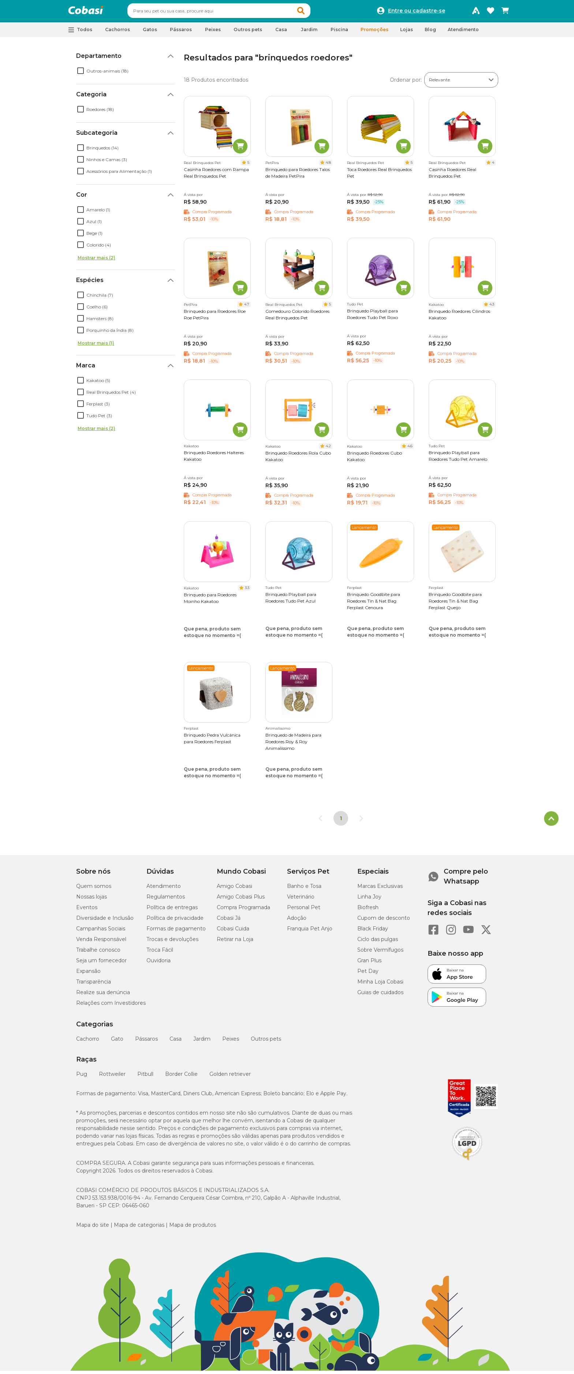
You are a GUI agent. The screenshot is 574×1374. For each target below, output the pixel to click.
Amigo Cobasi (234, 889)
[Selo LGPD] (467, 1163)
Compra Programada (243, 910)
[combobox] (232, 12)
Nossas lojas (91, 900)
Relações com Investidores (111, 1006)
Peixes (230, 1042)
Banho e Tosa (304, 889)
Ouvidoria (158, 963)
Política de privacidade (175, 921)
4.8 (328, 165)
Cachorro (87, 1042)
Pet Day (368, 974)
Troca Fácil (159, 953)
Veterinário (300, 900)
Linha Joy (369, 900)
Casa (175, 1042)
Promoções (374, 33)
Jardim (201, 1042)
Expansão (88, 974)
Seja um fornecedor (101, 963)
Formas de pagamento (176, 932)
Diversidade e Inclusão (105, 921)
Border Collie (181, 1077)
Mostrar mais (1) (96, 346)
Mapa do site (92, 1228)
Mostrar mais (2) (96, 261)
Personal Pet (303, 910)
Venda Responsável (101, 942)
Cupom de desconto (383, 921)
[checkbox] (80, 74)
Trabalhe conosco (98, 953)
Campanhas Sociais (100, 932)
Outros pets (266, 1042)
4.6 (410, 449)
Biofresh (368, 910)
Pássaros (146, 1042)
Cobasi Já (229, 921)
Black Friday (372, 932)
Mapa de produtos (192, 1228)
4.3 (491, 307)
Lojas (406, 33)
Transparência (93, 985)
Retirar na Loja (235, 942)
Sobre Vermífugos (380, 953)
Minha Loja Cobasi (380, 985)
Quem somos (93, 889)
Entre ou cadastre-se (416, 12)
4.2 (328, 449)
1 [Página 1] (341, 821)
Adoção (296, 921)
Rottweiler (112, 1077)
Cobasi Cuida (233, 932)
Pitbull (145, 1077)
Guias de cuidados (380, 995)
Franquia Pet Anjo (309, 932)
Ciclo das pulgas (377, 942)
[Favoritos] (490, 12)
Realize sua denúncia (103, 995)
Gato (117, 1042)
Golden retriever (230, 1077)
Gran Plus (369, 963)
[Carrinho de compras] (505, 12)
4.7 (246, 307)
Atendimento (463, 33)
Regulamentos (165, 900)
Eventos (86, 910)
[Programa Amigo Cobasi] (475, 12)
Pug (81, 1077)
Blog (430, 33)
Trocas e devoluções (172, 942)
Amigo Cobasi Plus (241, 900)
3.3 (247, 591)
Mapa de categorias (139, 1228)
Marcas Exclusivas (380, 889)
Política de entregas (172, 910)
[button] (314, 12)
